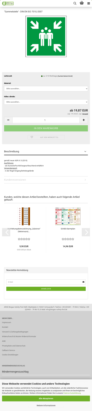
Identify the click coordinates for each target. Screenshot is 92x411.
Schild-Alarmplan (68, 229)
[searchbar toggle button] (74, 3)
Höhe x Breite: (9, 97)
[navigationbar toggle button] (88, 3)
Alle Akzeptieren (46, 398)
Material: (7, 83)
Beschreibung (11, 151)
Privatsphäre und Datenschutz (13, 346)
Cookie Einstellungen (10, 355)
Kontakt (5, 327)
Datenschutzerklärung (72, 393)
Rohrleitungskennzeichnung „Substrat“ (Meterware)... (24, 230)
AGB (3, 341)
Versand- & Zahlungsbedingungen (15, 332)
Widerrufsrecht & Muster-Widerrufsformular (19, 336)
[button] (8, 120)
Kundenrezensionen (15, 179)
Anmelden (46, 289)
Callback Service (8, 350)
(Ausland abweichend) (65, 76)
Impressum (6, 322)
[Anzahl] (46, 120)
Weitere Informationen (46, 405)
